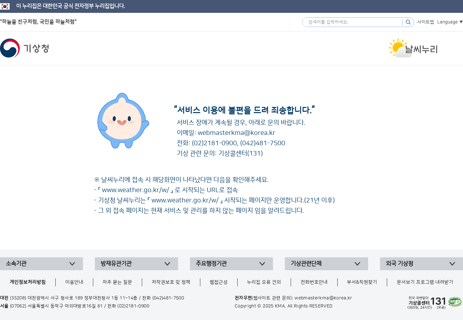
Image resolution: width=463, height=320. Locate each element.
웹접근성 (219, 282)
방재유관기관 (116, 264)
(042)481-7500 (262, 143)
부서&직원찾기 (362, 282)
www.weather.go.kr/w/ (135, 190)
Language (447, 22)
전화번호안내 (314, 282)
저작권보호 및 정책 (171, 282)
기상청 (24, 48)
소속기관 (16, 264)
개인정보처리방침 (28, 282)
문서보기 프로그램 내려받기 (425, 282)
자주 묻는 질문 (117, 282)
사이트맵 (425, 22)
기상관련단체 (306, 264)
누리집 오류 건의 (264, 282)
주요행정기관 (211, 264)
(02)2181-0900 (214, 143)
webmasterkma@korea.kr (236, 133)
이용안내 (74, 282)
